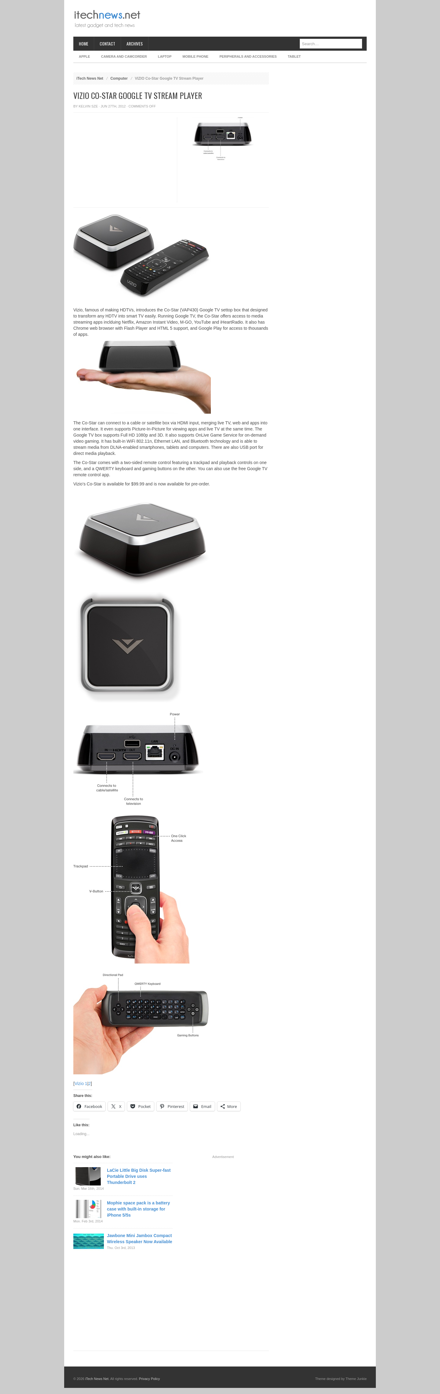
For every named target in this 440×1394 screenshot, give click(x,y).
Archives (135, 43)
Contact (107, 43)
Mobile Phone (195, 56)
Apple (84, 56)
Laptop (164, 56)
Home (83, 43)
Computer (119, 78)
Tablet (294, 56)
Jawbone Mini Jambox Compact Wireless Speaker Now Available (139, 1238)
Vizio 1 (81, 1083)
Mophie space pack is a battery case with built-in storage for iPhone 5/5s (138, 1209)
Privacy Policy (149, 1379)
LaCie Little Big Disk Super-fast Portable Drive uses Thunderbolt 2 (138, 1176)
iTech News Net (89, 78)
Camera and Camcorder (124, 56)
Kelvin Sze (88, 106)
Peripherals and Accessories (248, 56)
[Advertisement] (255, 18)
